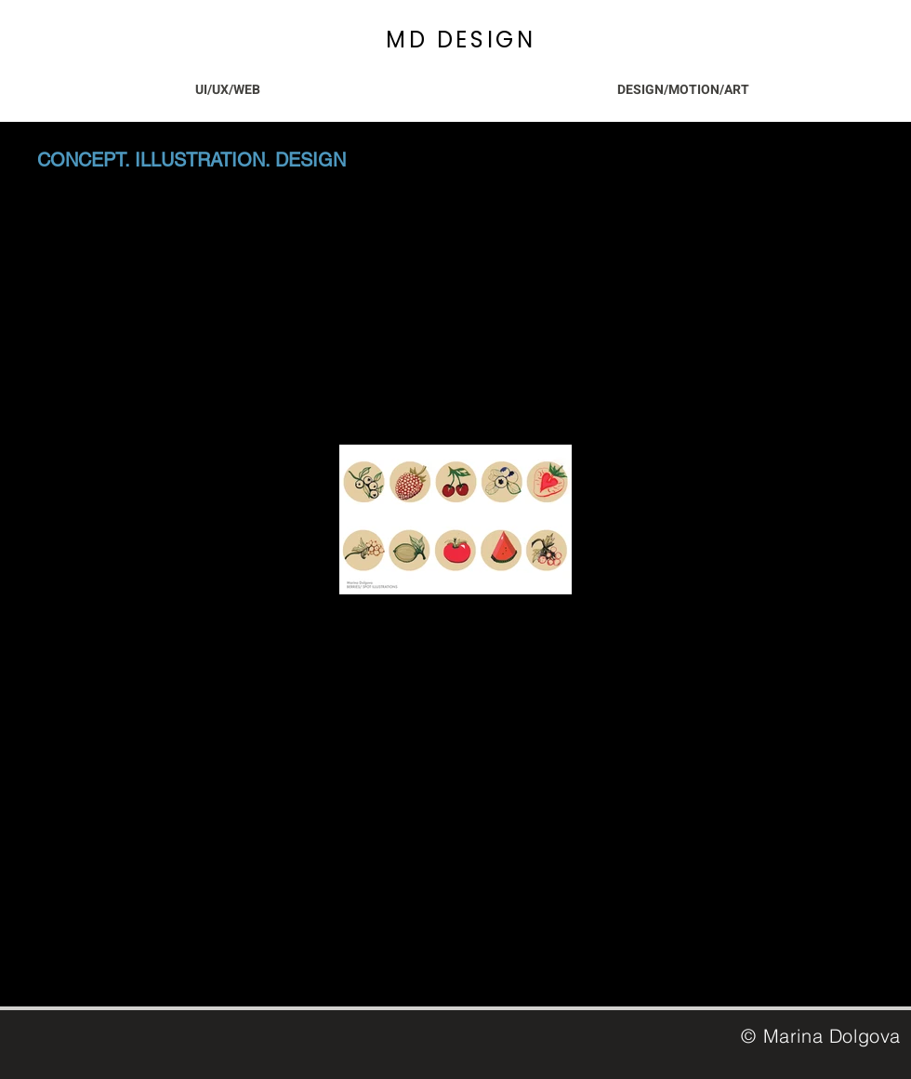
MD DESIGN (460, 39)
